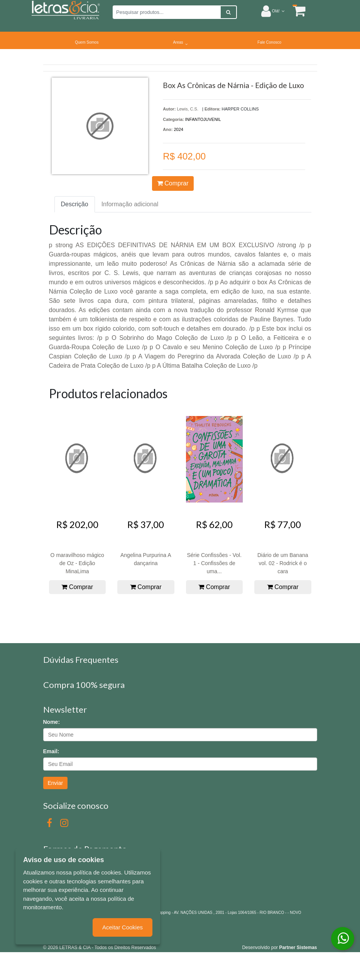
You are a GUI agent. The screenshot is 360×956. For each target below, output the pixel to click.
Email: (51, 751)
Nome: (51, 722)
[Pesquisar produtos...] (167, 12)
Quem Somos (86, 42)
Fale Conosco (269, 42)
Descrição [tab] (74, 204)
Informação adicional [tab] (130, 204)
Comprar (173, 183)
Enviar (55, 783)
